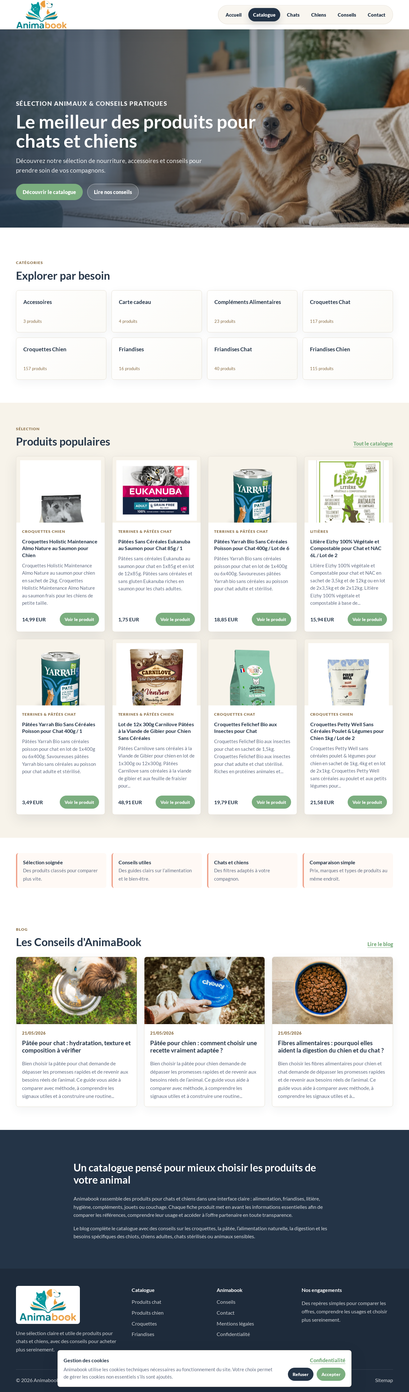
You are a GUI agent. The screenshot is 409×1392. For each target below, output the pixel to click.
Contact (376, 15)
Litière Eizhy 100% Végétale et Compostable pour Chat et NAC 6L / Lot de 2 (346, 548)
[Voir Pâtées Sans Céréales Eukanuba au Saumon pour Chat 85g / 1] (156, 489)
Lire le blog (380, 944)
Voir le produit (79, 619)
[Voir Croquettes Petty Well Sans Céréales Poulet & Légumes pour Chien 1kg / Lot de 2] (349, 672)
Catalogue (264, 15)
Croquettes (144, 1323)
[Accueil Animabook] (41, 14)
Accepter (331, 1374)
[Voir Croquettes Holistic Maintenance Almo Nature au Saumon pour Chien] (60, 489)
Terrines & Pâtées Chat (145, 531)
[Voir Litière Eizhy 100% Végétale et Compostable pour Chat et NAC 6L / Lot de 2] (349, 489)
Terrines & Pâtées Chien (146, 714)
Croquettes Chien (43, 531)
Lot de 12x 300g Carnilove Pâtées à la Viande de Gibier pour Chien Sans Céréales (156, 731)
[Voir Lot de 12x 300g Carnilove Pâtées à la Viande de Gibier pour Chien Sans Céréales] (156, 672)
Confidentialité (233, 1334)
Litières (319, 531)
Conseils (347, 15)
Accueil (234, 15)
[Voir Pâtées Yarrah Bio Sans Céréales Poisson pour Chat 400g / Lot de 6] (252, 489)
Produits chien (148, 1313)
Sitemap (384, 1380)
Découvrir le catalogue (49, 192)
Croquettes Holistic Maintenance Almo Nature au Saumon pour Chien (59, 548)
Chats (293, 15)
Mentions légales (235, 1323)
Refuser (301, 1374)
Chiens (318, 15)
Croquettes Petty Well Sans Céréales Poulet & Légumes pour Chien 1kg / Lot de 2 (347, 731)
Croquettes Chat (234, 714)
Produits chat (146, 1302)
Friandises (143, 1334)
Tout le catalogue (373, 443)
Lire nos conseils (113, 192)
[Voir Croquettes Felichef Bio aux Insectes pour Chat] (252, 672)
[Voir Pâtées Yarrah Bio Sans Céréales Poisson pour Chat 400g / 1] (60, 672)
